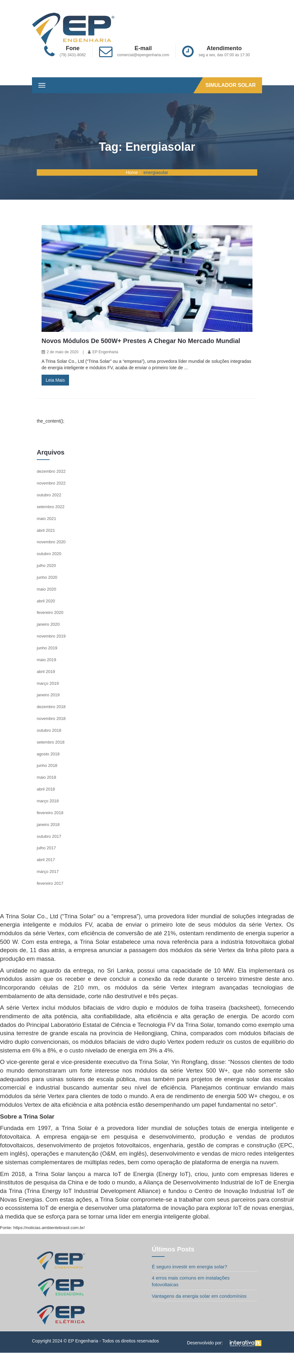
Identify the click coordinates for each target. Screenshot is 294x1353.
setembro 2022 (51, 506)
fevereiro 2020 (50, 612)
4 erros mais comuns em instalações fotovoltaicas (190, 1281)
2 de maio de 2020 (62, 352)
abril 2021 (46, 530)
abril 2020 (46, 601)
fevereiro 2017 (50, 883)
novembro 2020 (51, 541)
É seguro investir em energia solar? (189, 1266)
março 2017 (48, 871)
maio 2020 (46, 589)
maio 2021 (46, 518)
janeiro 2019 (48, 694)
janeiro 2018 (48, 824)
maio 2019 (46, 659)
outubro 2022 (49, 495)
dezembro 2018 (51, 706)
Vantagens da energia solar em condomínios (199, 1296)
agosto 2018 (48, 754)
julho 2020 (46, 565)
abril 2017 (46, 859)
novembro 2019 (51, 636)
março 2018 (48, 801)
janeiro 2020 (48, 624)
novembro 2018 (51, 718)
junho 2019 (47, 648)
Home (132, 172)
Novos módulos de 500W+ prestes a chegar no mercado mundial (141, 340)
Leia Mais (55, 380)
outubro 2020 (49, 553)
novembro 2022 (51, 483)
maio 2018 (46, 777)
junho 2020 (47, 577)
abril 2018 (46, 789)
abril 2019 (46, 671)
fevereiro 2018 (50, 812)
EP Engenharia (105, 352)
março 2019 (48, 683)
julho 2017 (46, 847)
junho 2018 (47, 765)
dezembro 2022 (51, 471)
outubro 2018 (49, 730)
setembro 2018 (51, 742)
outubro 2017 (49, 836)
